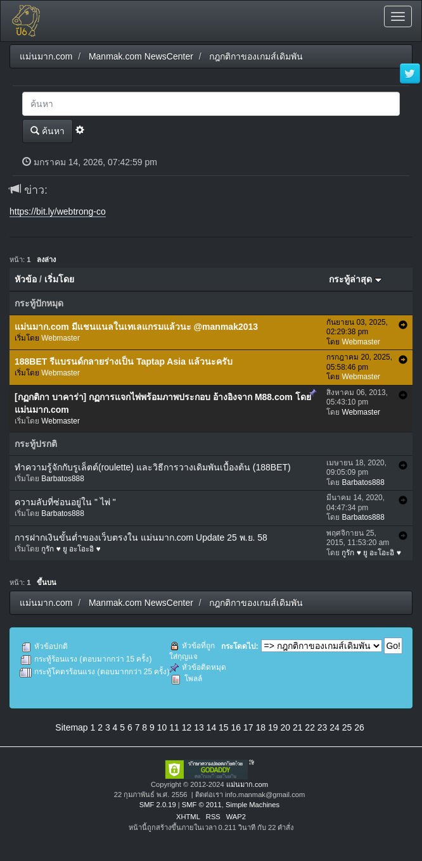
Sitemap (71, 727)
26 (359, 727)
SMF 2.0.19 (157, 804)
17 (248, 727)
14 (212, 727)
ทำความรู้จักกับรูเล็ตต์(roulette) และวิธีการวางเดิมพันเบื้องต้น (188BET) (153, 467)
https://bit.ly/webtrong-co (58, 211)
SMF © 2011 (202, 804)
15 (224, 727)
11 (174, 727)
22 (310, 727)
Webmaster (60, 338)
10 (162, 727)
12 (187, 727)
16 (236, 727)
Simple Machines (252, 804)
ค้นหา (47, 130)
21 (298, 727)
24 (334, 727)
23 (322, 727)
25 (347, 727)
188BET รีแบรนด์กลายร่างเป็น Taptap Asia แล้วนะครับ (124, 361)
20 (285, 727)
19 (273, 727)
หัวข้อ (26, 279)
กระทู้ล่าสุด (355, 279)
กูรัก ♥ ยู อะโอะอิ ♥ (70, 548)
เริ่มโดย (59, 279)
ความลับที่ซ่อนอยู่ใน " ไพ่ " (65, 502)
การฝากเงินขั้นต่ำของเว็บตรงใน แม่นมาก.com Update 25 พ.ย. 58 (141, 537)
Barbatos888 (62, 478)
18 (260, 727)
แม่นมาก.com (247, 784)
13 (199, 727)
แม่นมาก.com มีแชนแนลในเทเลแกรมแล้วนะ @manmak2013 (136, 327)
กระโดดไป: (240, 646)
